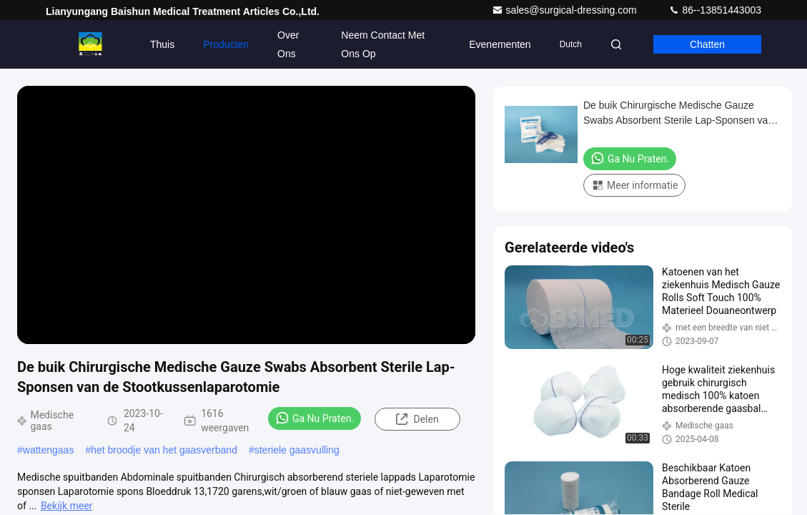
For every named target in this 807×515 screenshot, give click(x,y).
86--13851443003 (714, 10)
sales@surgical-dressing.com (566, 10)
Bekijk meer (66, 505)
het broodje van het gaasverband (164, 450)
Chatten (707, 44)
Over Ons (288, 44)
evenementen (499, 44)
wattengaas (48, 450)
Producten (226, 44)
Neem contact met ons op (383, 44)
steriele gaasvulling (297, 450)
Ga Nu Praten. (314, 418)
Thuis (162, 44)
